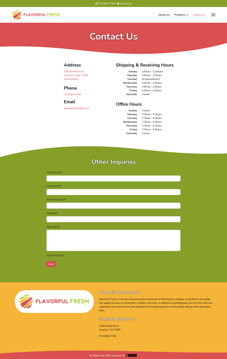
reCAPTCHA (55, 255)
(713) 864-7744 (72, 94)
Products (179, 15)
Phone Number (56, 199)
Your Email (54, 185)
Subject (52, 212)
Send (51, 263)
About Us (164, 15)
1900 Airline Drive (76, 75)
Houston (116, 355)
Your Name (54, 172)
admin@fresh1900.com (76, 108)
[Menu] (213, 15)
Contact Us (199, 15)
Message (53, 226)
